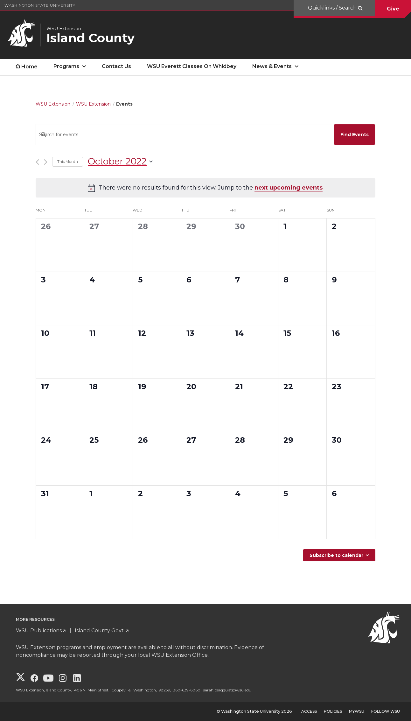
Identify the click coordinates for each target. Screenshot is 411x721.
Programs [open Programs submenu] (66, 66)
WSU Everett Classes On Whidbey (191, 66)
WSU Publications (39, 630)
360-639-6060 (186, 690)
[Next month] (45, 162)
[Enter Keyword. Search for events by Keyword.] (183, 135)
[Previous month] (37, 162)
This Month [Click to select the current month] (67, 161)
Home (29, 67)
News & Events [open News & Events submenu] (272, 66)
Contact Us (116, 66)
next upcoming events (288, 187)
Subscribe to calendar (336, 555)
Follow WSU (385, 711)
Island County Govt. (100, 630)
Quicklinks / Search (333, 8)
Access (309, 711)
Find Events (354, 134)
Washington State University (39, 5)
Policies (333, 711)
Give (393, 9)
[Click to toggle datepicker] (120, 161)
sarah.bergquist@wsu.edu (227, 690)
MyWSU (356, 711)
